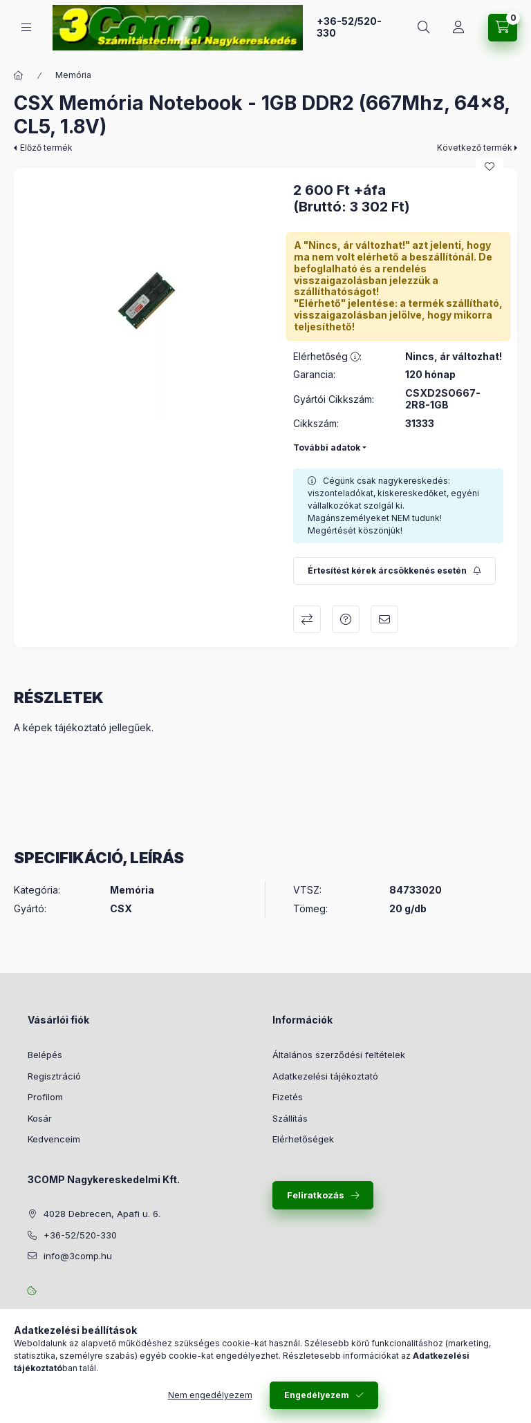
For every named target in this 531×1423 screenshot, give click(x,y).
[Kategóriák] (26, 27)
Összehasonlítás (307, 619)
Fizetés (287, 1096)
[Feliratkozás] (394, 571)
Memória (73, 75)
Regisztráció (54, 1076)
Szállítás (290, 1118)
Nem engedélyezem (210, 1395)
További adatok (326, 447)
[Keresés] (424, 27)
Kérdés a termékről (346, 619)
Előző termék (46, 147)
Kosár (40, 1118)
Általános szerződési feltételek (338, 1054)
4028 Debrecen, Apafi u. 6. (102, 1213)
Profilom (45, 1096)
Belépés (45, 1054)
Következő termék (474, 147)
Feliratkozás (315, 1194)
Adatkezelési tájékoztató (325, 1076)
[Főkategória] (19, 75)
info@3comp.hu (78, 1255)
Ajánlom (384, 619)
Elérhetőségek (303, 1138)
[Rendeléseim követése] (458, 27)
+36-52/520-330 (349, 27)
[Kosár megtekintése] (502, 27)
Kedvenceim (54, 1138)
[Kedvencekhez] (489, 166)
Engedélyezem (316, 1395)
